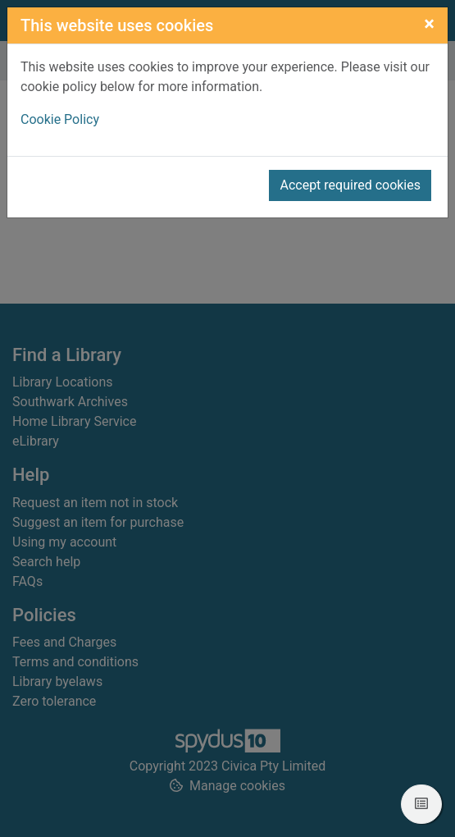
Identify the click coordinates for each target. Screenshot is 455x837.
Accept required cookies (350, 185)
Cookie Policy (59, 119)
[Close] (429, 24)
